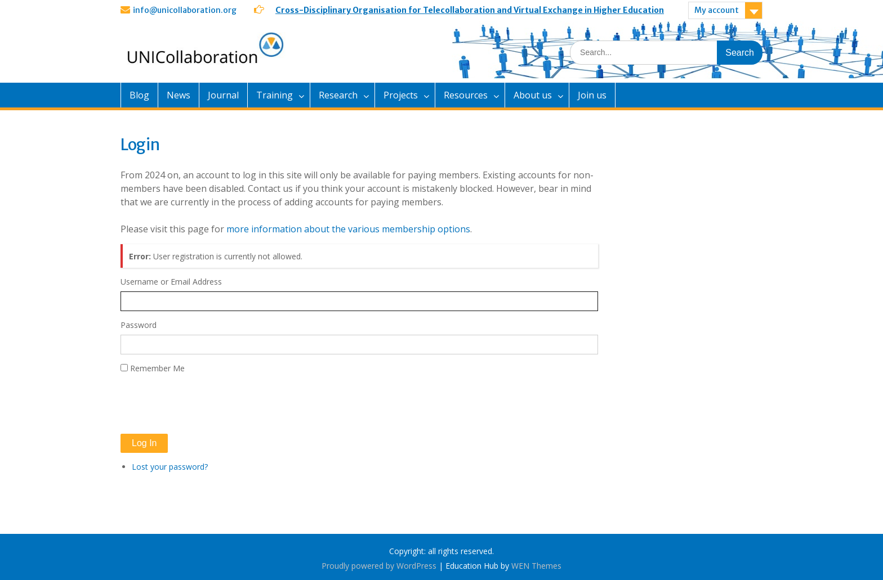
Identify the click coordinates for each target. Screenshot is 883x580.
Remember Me (157, 368)
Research (338, 95)
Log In (144, 443)
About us (533, 95)
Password (139, 325)
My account (716, 10)
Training (274, 95)
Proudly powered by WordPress (379, 565)
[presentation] (206, 404)
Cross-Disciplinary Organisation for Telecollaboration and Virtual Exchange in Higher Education (469, 10)
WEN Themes (536, 565)
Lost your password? (170, 466)
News (178, 95)
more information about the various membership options (348, 229)
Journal (223, 95)
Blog (139, 95)
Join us (592, 95)
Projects (400, 95)
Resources (466, 95)
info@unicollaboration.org (185, 10)
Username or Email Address (171, 281)
